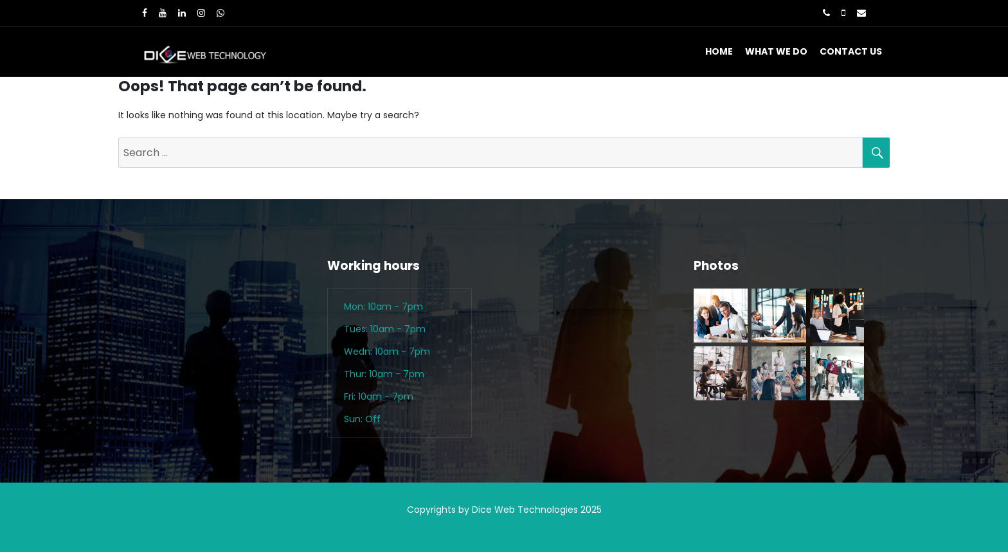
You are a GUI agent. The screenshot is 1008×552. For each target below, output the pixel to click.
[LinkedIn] (182, 12)
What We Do (776, 51)
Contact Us (851, 51)
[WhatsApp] (220, 12)
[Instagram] (201, 12)
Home (719, 51)
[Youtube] (162, 12)
